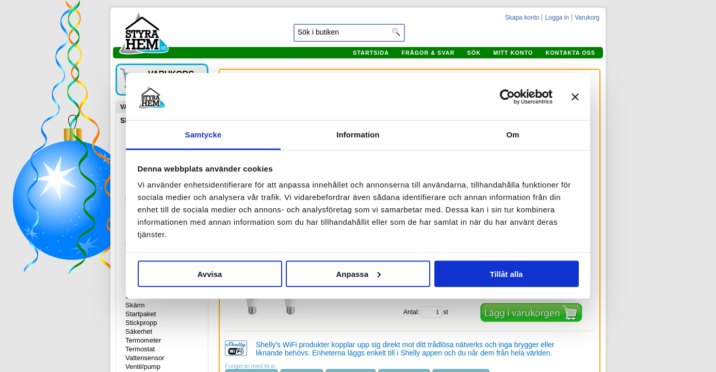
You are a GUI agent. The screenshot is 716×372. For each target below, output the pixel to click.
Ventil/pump (142, 366)
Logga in (557, 17)
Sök (474, 53)
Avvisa (210, 273)
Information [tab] (358, 134)
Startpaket (140, 314)
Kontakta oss (570, 53)
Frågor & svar (427, 53)
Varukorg (587, 17)
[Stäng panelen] (575, 96)
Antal (410, 312)
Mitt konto (513, 53)
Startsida (371, 53)
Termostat (140, 349)
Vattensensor (145, 358)
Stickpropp (141, 323)
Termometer (143, 340)
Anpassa (358, 273)
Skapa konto (522, 17)
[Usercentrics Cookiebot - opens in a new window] (507, 96)
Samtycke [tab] (203, 134)
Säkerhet (138, 331)
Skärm (135, 305)
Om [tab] (512, 134)
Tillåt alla (506, 273)
